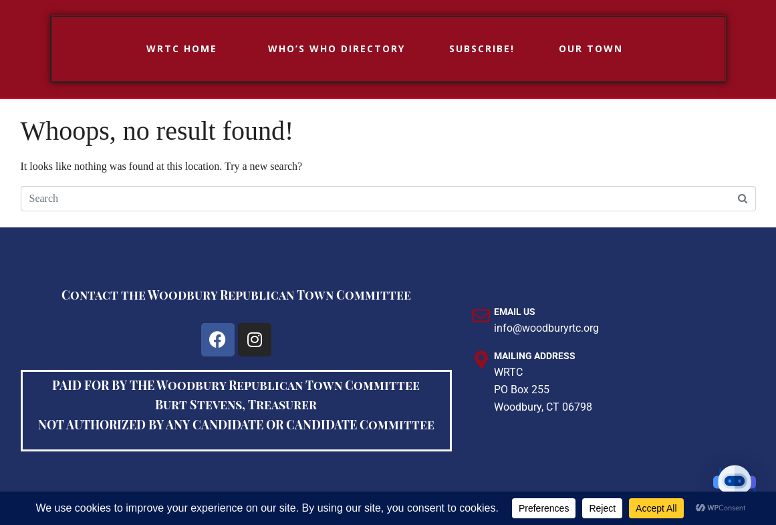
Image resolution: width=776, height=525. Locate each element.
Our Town (591, 48)
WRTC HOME (181, 48)
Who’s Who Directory (336, 48)
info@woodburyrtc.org (546, 328)
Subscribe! (482, 48)
